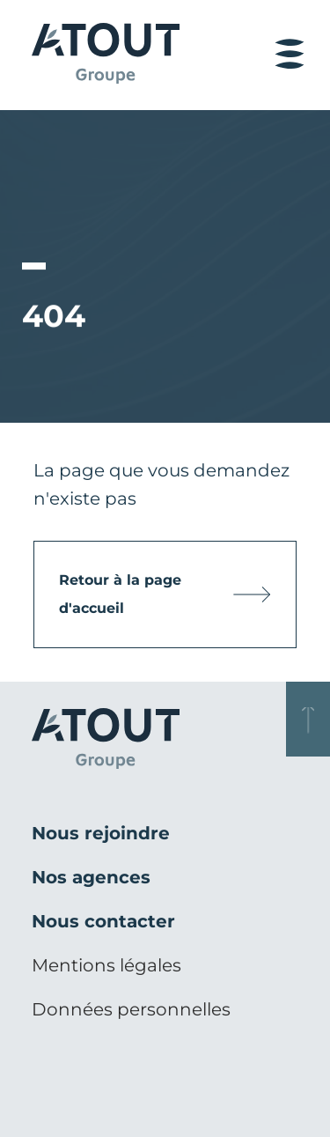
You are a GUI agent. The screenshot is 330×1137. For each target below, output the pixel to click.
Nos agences (91, 877)
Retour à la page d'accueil (120, 594)
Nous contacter (103, 921)
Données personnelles (131, 1009)
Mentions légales (106, 965)
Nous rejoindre (101, 833)
